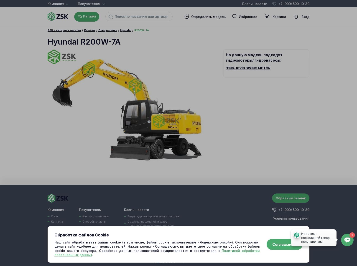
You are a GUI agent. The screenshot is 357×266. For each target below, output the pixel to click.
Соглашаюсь (284, 244)
